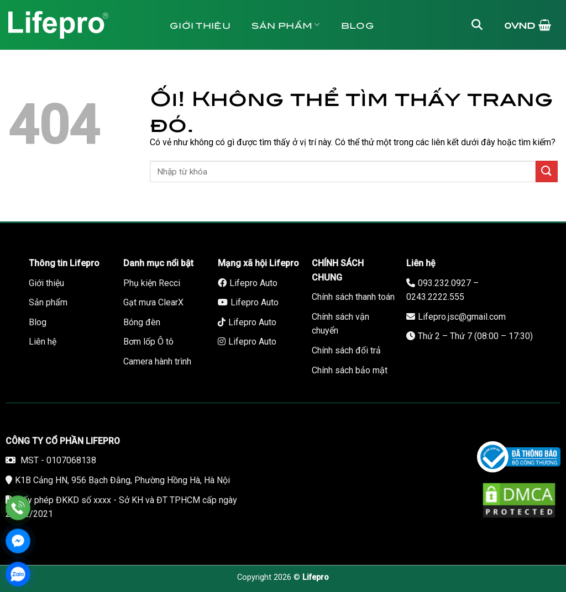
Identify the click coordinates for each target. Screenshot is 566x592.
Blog (357, 24)
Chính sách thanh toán (353, 297)
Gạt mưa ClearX (153, 302)
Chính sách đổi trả (346, 350)
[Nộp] (547, 171)
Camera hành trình (157, 361)
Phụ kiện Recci (151, 283)
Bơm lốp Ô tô (148, 341)
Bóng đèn (141, 322)
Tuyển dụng (211, 74)
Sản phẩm (285, 24)
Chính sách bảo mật (349, 370)
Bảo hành (366, 74)
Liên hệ (292, 74)
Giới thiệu (200, 24)
